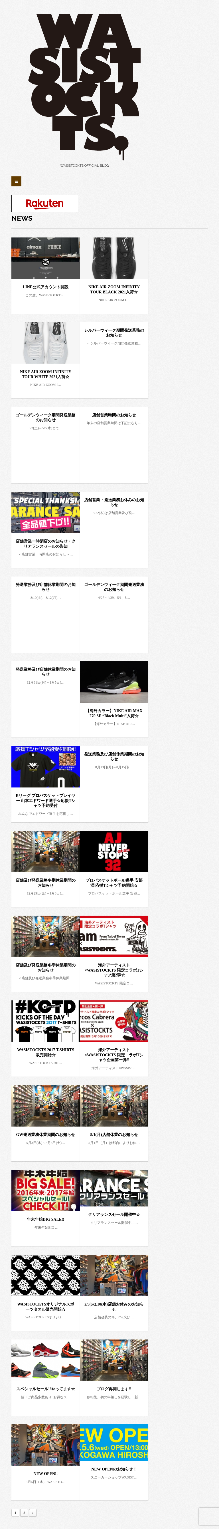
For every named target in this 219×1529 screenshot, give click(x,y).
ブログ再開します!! (114, 1389)
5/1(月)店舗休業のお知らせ (114, 1135)
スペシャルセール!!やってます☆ (45, 1389)
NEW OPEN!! (46, 1474)
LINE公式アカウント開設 (45, 287)
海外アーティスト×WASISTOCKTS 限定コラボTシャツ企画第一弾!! (114, 1055)
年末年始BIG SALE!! (45, 1219)
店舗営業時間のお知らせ (114, 415)
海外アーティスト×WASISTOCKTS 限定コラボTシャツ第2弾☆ (114, 970)
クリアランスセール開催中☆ (114, 1214)
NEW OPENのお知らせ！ (114, 1469)
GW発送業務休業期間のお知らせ (45, 1135)
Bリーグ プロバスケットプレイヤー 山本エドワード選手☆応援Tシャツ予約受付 (46, 800)
